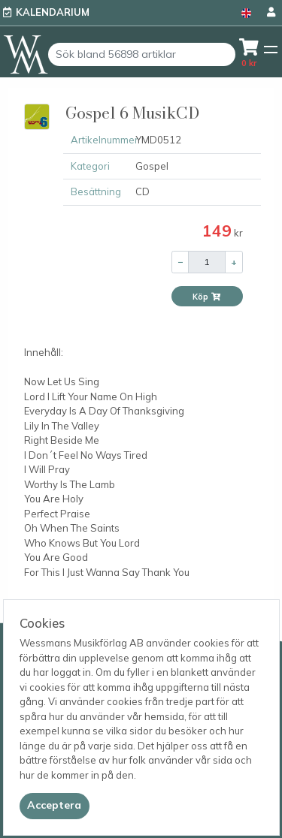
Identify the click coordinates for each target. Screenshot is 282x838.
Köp (207, 296)
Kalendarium (52, 12)
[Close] (54, 805)
